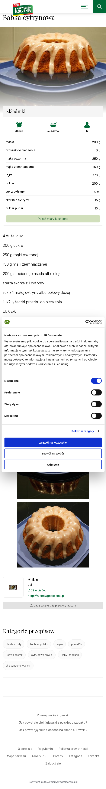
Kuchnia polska (39, 644)
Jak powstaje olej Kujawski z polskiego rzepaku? (53, 722)
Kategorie (75, 756)
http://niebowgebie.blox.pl (46, 596)
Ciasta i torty (13, 644)
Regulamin (45, 749)
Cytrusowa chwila (42, 655)
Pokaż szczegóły (83, 431)
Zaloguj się (53, 763)
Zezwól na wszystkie (53, 442)
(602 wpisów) (37, 590)
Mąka (59, 644)
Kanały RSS (39, 756)
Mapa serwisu (16, 756)
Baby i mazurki (70, 655)
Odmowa (53, 464)
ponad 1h (76, 644)
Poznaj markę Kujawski (53, 715)
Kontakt (93, 756)
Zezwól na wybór (53, 453)
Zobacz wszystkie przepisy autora (53, 605)
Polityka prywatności (73, 749)
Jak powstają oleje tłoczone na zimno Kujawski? (53, 730)
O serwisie (25, 749)
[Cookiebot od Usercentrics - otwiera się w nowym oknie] (85, 322)
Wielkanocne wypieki (18, 665)
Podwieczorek (14, 655)
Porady (58, 756)
